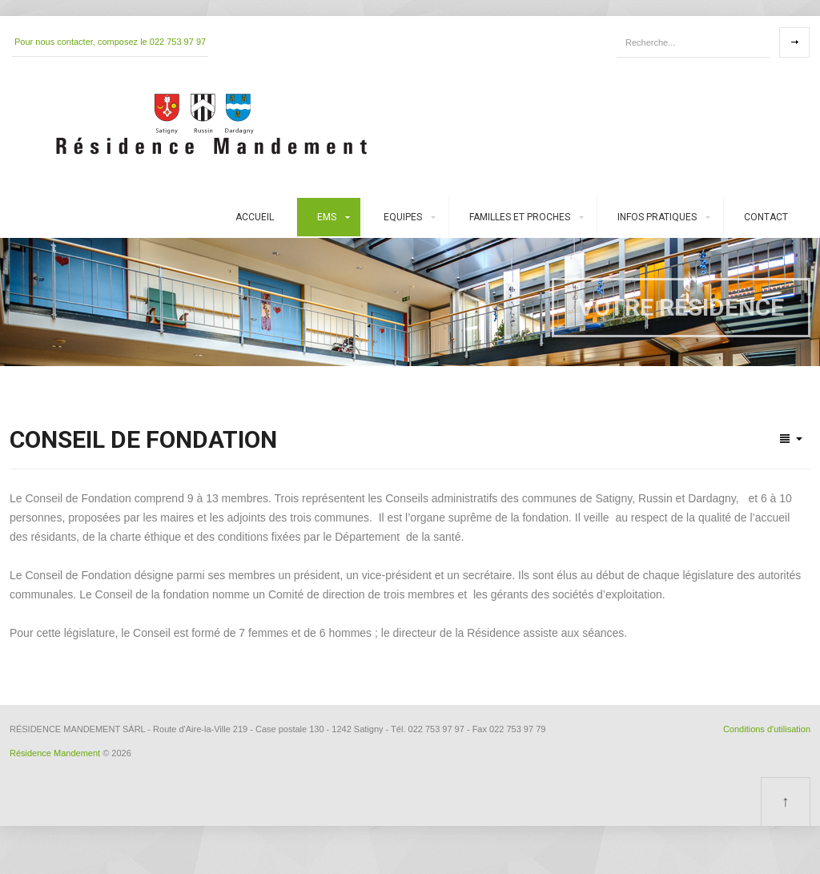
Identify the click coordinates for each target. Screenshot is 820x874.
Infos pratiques (657, 217)
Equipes (403, 217)
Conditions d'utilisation (766, 729)
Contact (766, 217)
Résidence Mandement (55, 753)
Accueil (254, 217)
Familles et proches (519, 217)
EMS (326, 217)
